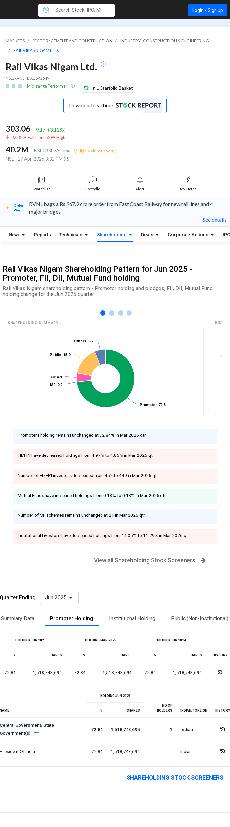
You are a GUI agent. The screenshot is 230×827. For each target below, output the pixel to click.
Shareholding (112, 235)
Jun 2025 (56, 597)
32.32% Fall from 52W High (38, 137)
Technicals (71, 235)
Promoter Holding (71, 618)
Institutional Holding (132, 618)
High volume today (95, 150)
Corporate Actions (189, 235)
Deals (148, 235)
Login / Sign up (207, 10)
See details (215, 219)
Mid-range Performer (47, 86)
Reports (42, 235)
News (15, 235)
